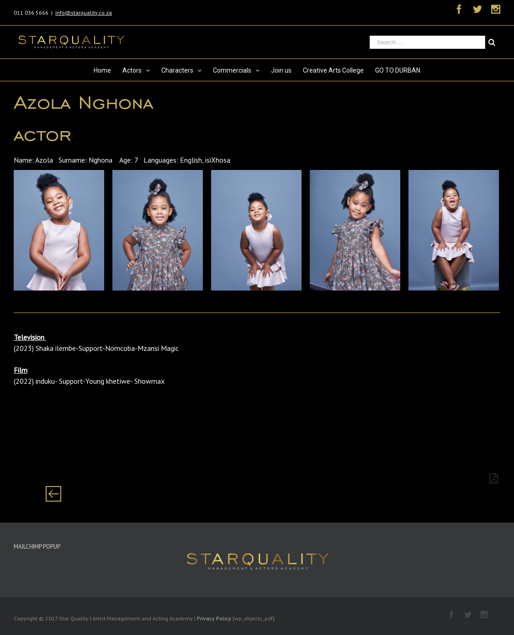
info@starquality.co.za (83, 12)
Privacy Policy (214, 618)
